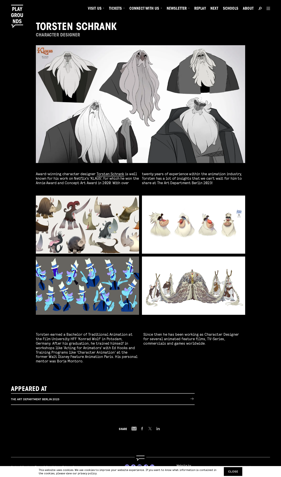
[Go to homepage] (140, 458)
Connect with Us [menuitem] (144, 9)
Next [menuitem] (214, 9)
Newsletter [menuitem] (177, 9)
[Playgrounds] (18, 11)
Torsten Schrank (110, 173)
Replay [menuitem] (200, 9)
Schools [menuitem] (230, 9)
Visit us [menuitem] (95, 9)
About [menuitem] (248, 9)
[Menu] (267, 8)
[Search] (260, 9)
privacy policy (87, 473)
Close (233, 471)
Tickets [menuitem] (115, 9)
